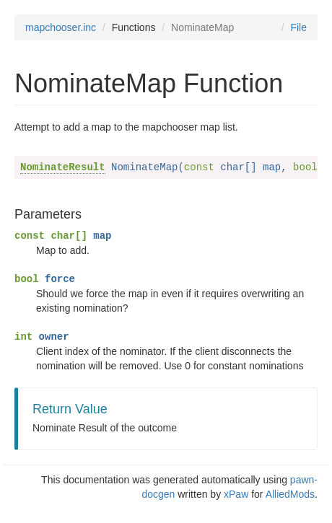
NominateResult (62, 167)
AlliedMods (290, 494)
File (298, 27)
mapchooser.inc (60, 27)
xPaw (236, 494)
